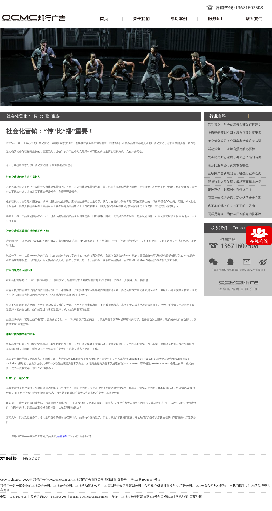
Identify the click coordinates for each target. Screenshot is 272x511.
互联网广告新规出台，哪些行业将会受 (234, 173)
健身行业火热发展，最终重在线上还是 (234, 181)
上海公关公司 (31, 459)
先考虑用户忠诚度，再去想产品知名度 (234, 157)
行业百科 (217, 116)
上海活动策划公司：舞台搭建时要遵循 (234, 133)
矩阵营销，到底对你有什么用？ (230, 189)
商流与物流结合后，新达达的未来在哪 (234, 198)
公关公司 (207, 485)
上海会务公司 (62, 485)
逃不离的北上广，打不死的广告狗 (231, 206)
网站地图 (181, 496)
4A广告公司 (184, 485)
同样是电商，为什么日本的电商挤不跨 (234, 214)
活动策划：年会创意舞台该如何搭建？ (234, 125)
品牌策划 (62, 436)
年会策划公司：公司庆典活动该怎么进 (234, 141)
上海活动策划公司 (87, 485)
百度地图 (196, 496)
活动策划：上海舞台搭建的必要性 (231, 149)
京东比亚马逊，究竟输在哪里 (228, 165)
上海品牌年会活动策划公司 (122, 485)
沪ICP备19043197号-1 (145, 479)
